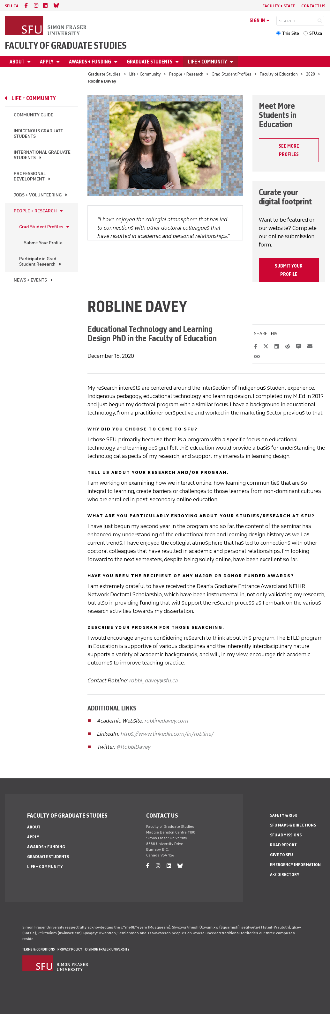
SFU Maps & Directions (293, 825)
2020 (310, 74)
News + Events (30, 280)
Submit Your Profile (43, 243)
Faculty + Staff (278, 6)
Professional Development (30, 176)
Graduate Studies (104, 74)
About (17, 62)
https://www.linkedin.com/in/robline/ (167, 733)
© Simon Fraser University (107, 949)
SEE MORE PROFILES (289, 150)
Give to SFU (281, 854)
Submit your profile (289, 270)
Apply (47, 62)
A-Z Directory (284, 874)
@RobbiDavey (134, 746)
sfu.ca (12, 6)
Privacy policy (69, 949)
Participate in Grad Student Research (37, 261)
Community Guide (33, 115)
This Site (290, 33)
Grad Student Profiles (231, 74)
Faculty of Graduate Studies (66, 45)
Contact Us (313, 6)
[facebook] (26, 6)
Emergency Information (295, 864)
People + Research (186, 74)
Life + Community (208, 62)
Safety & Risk (283, 815)
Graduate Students (150, 62)
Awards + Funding (90, 62)
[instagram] (36, 6)
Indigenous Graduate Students (38, 133)
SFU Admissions (286, 835)
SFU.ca (315, 33)
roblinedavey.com (166, 720)
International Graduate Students (42, 155)
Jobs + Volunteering (38, 195)
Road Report (283, 845)
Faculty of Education (279, 74)
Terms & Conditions (38, 949)
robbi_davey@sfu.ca (153, 680)
